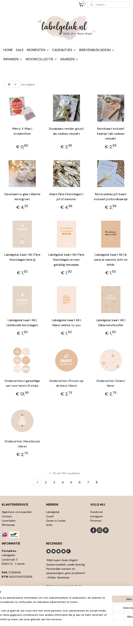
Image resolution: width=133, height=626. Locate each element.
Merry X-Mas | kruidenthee (22, 131)
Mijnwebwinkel (105, 619)
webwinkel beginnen (74, 619)
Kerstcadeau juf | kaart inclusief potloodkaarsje (111, 196)
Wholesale (8, 525)
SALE (20, 50)
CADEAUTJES (64, 50)
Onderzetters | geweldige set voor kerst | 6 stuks (22, 383)
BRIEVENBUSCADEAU (97, 50)
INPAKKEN (12, 59)
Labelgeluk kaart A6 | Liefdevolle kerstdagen (22, 322)
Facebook (96, 512)
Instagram (96, 516)
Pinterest (96, 520)
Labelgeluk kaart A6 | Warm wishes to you (66, 322)
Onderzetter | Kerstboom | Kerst (22, 443)
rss (60, 619)
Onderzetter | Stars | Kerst (110, 383)
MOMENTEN (38, 50)
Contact (7, 516)
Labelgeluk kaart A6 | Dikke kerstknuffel (110, 322)
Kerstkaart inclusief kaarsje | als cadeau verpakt (110, 133)
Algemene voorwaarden (17, 512)
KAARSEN (69, 59)
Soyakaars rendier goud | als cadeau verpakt (66, 131)
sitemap (53, 619)
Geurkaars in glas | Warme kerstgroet (22, 196)
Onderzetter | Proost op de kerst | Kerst (66, 383)
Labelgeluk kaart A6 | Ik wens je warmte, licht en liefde (111, 259)
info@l (10, 590)
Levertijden (9, 520)
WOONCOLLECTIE (41, 59)
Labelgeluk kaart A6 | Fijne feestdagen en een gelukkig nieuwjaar (66, 259)
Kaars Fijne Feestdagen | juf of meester (66, 196)
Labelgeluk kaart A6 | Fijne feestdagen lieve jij (22, 257)
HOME (8, 50)
